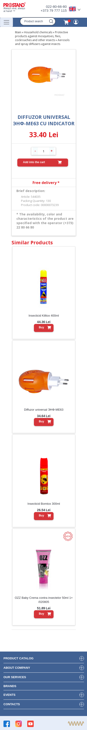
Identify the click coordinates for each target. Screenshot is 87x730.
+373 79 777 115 (54, 10)
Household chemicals (38, 32)
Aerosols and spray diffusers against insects (42, 42)
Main (18, 32)
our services (14, 677)
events (9, 695)
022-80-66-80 (56, 6)
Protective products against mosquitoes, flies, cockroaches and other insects (41, 36)
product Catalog (18, 658)
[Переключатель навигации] (6, 22)
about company (16, 667)
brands (9, 686)
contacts (11, 704)
